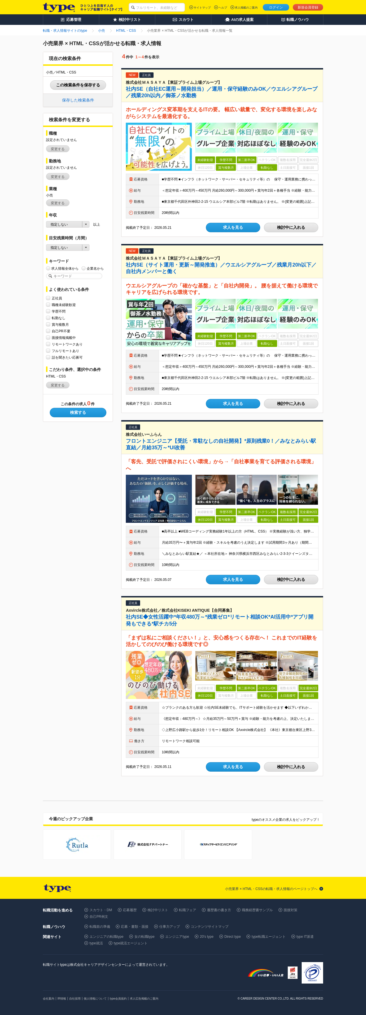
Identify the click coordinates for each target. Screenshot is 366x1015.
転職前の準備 (99, 927)
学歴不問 (58, 311)
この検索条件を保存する (78, 85)
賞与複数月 (60, 324)
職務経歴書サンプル (257, 910)
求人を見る (233, 227)
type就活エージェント (131, 943)
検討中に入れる (291, 227)
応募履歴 (130, 910)
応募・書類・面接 (134, 927)
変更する (58, 149)
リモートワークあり (67, 344)
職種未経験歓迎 (64, 305)
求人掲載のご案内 (246, 7)
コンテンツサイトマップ (209, 927)
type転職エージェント (269, 937)
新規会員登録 (308, 7)
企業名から (95, 268)
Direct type (232, 937)
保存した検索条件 (78, 100)
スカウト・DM (100, 910)
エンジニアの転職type (106, 937)
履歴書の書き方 (219, 910)
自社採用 (75, 998)
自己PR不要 (61, 331)
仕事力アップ (169, 927)
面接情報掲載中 (64, 337)
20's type (207, 937)
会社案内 (48, 998)
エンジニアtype (177, 937)
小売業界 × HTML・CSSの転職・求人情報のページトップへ (271, 889)
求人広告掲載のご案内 (144, 998)
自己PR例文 (98, 917)
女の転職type (144, 937)
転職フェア (187, 910)
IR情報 (61, 998)
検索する (78, 412)
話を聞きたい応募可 (67, 357)
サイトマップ (202, 7)
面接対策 (290, 910)
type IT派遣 (305, 937)
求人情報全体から (65, 268)
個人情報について (95, 998)
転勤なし (58, 318)
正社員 (57, 298)
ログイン (276, 7)
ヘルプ (222, 7)
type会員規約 (118, 998)
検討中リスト (158, 910)
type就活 (96, 943)
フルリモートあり (65, 351)
